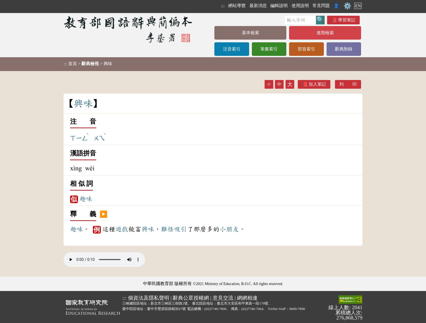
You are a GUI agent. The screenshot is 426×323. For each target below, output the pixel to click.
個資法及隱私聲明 (148, 298)
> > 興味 (88, 63)
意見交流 (223, 298)
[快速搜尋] (300, 20)
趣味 (85, 199)
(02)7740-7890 (216, 309)
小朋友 (229, 229)
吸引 (180, 229)
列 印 (348, 84)
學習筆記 (346, 20)
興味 (147, 229)
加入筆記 (317, 84)
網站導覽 (237, 5)
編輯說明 (279, 5)
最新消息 (258, 5)
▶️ (103, 214)
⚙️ (347, 5)
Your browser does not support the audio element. (104, 259)
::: (222, 6)
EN (358, 6)
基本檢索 (250, 32)
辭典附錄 (343, 49)
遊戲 (121, 229)
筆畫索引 (269, 49)
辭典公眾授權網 (191, 298)
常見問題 (321, 5)
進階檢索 (325, 32)
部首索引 (306, 49)
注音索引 (231, 49)
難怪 (167, 229)
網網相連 (247, 298)
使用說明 (300, 5)
